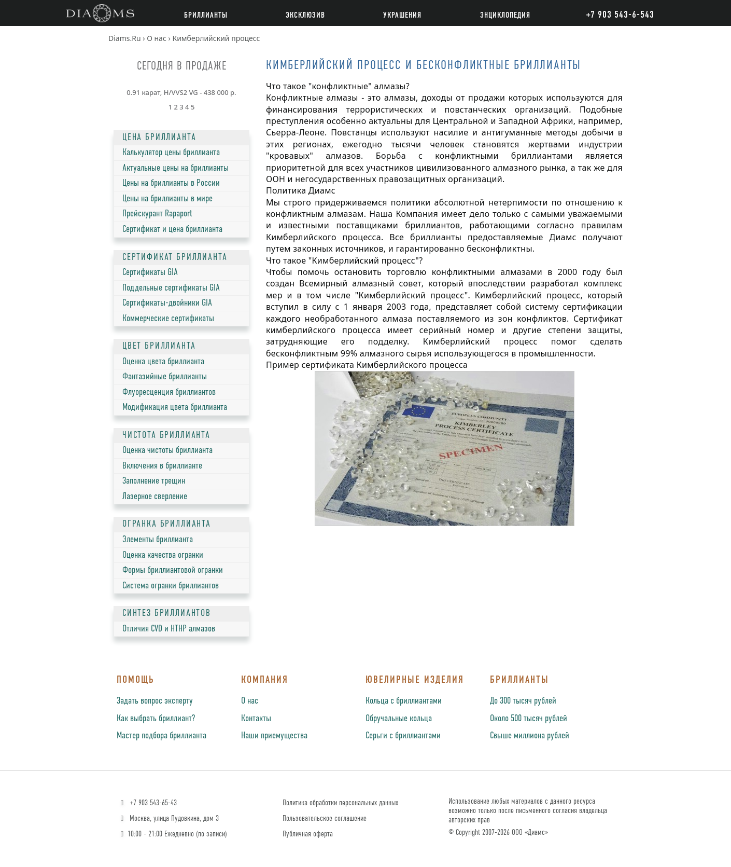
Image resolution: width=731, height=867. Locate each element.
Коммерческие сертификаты (168, 318)
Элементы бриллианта (157, 539)
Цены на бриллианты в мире (167, 198)
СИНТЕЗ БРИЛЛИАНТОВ (166, 613)
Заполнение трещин (153, 481)
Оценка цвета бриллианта (163, 361)
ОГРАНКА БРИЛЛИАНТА (166, 524)
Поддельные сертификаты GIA (171, 288)
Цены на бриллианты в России (171, 183)
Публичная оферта (308, 834)
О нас (249, 701)
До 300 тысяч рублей (523, 701)
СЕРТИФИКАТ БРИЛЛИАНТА (174, 257)
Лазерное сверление (154, 496)
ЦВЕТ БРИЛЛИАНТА (158, 346)
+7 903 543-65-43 (147, 803)
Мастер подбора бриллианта (161, 735)
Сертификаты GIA (150, 272)
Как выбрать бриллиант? (156, 718)
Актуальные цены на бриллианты (175, 168)
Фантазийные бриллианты (164, 376)
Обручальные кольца (399, 718)
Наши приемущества (274, 735)
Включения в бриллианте (162, 466)
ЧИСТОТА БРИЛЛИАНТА (166, 435)
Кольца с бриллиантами (404, 701)
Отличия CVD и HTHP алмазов (168, 629)
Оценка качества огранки (162, 555)
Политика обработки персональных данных (340, 803)
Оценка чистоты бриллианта (167, 450)
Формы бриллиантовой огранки (172, 570)
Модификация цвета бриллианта (174, 407)
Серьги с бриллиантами (403, 735)
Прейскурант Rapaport (157, 213)
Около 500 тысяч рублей (528, 718)
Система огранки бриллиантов (170, 585)
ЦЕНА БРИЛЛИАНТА (159, 137)
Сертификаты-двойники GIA (167, 303)
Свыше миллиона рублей (529, 735)
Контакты (256, 718)
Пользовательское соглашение (325, 818)
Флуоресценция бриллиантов (169, 392)
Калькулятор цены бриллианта (171, 152)
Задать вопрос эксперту (155, 701)
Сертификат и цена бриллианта (172, 229)
